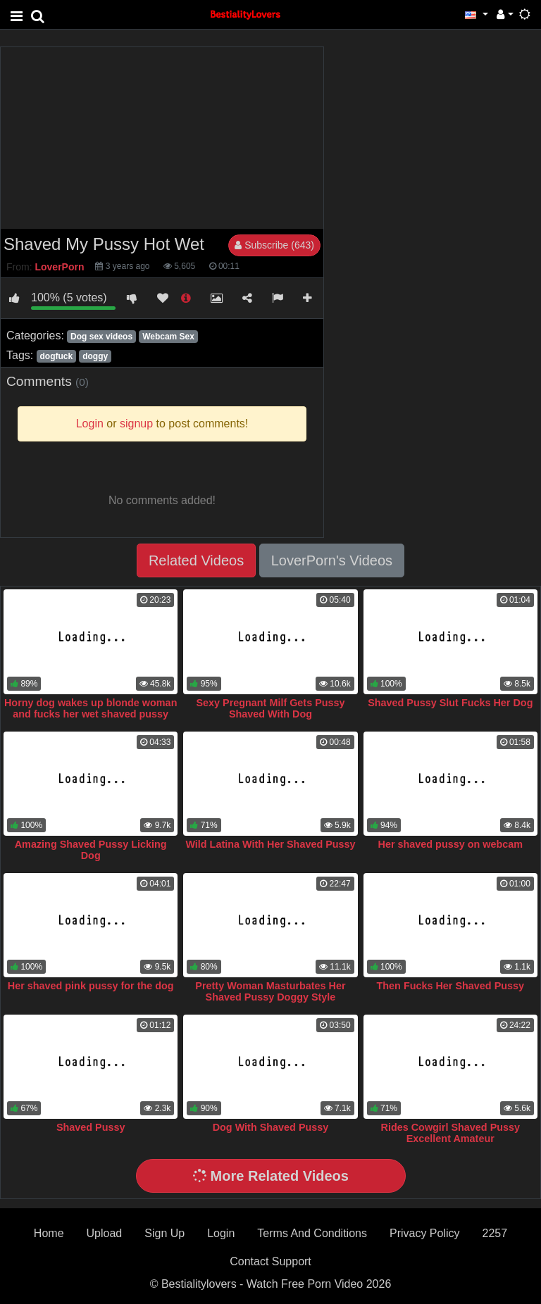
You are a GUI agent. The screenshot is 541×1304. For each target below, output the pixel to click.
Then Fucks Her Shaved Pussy (451, 985)
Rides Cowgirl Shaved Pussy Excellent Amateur (451, 1133)
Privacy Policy (425, 1233)
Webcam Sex (168, 336)
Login (221, 1233)
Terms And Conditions (312, 1233)
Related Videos (196, 560)
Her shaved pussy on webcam (450, 844)
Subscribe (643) (274, 245)
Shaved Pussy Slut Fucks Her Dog (450, 702)
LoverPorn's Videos (331, 560)
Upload (105, 1233)
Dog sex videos (101, 336)
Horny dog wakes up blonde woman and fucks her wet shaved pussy (90, 708)
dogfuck (56, 356)
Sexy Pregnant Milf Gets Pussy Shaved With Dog (270, 708)
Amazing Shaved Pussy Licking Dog (91, 850)
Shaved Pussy (90, 1127)
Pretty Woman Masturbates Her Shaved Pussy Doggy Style (270, 991)
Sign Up (164, 1233)
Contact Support (270, 1261)
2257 (495, 1233)
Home (49, 1233)
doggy (95, 356)
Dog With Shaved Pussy (271, 1127)
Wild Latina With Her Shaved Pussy (270, 844)
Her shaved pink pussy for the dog (91, 985)
